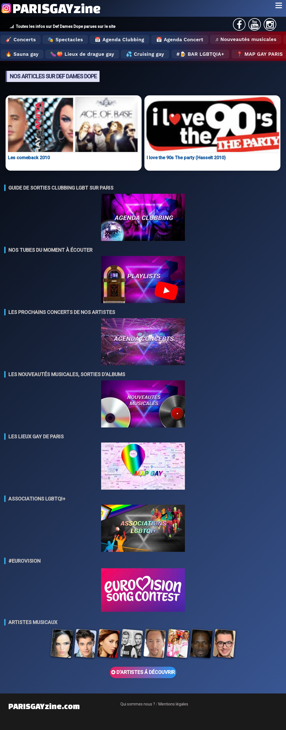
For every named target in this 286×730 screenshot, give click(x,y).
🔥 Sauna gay (22, 54)
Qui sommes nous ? (137, 704)
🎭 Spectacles (65, 39)
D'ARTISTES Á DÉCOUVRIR (143, 672)
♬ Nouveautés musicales (246, 39)
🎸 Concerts (21, 39)
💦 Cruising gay (145, 54)
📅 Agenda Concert (179, 39)
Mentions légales (173, 704)
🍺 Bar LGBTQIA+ (202, 54)
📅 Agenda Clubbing (119, 39)
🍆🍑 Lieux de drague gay (82, 54)
